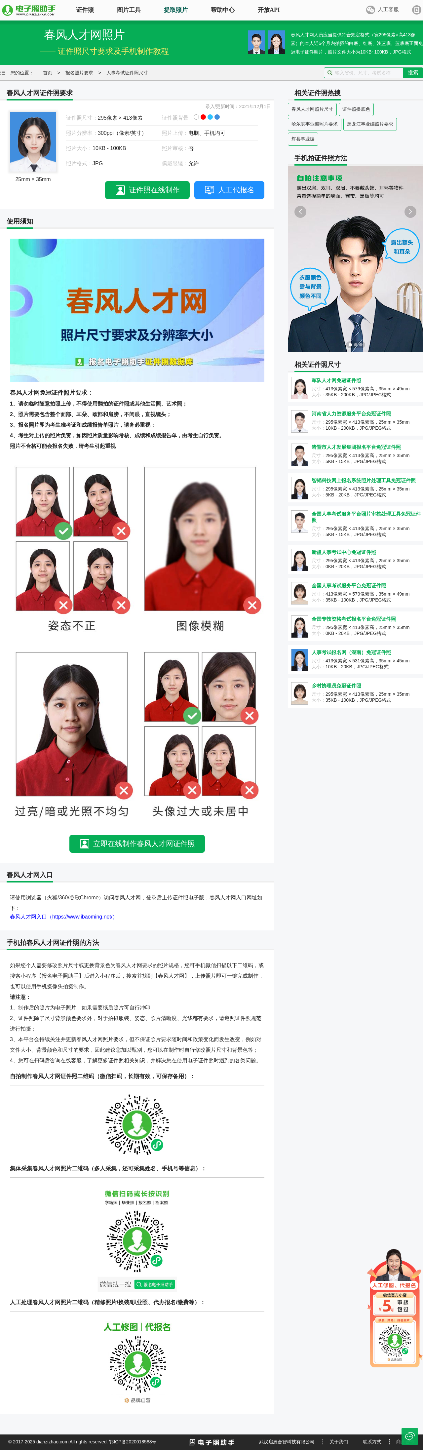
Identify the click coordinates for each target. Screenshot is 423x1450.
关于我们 (338, 1441)
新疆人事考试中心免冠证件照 (344, 552)
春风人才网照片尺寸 (312, 109)
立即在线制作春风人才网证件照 (144, 844)
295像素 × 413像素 (120, 118)
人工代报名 (236, 190)
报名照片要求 (79, 72)
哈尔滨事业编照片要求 (314, 124)
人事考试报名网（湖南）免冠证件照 (351, 652)
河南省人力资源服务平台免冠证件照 (351, 413)
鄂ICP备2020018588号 (132, 1441)
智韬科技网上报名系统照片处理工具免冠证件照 (364, 480)
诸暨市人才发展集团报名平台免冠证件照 (356, 447)
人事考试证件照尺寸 (127, 72)
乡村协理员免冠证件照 (336, 685)
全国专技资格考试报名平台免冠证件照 (354, 619)
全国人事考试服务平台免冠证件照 (349, 585)
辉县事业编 (303, 138)
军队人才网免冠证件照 (336, 380)
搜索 (413, 72)
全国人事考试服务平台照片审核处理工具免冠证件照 (366, 517)
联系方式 (372, 1441)
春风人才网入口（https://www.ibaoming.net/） (64, 917)
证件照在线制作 (154, 190)
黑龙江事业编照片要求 (370, 124)
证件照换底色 (356, 109)
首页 (47, 72)
